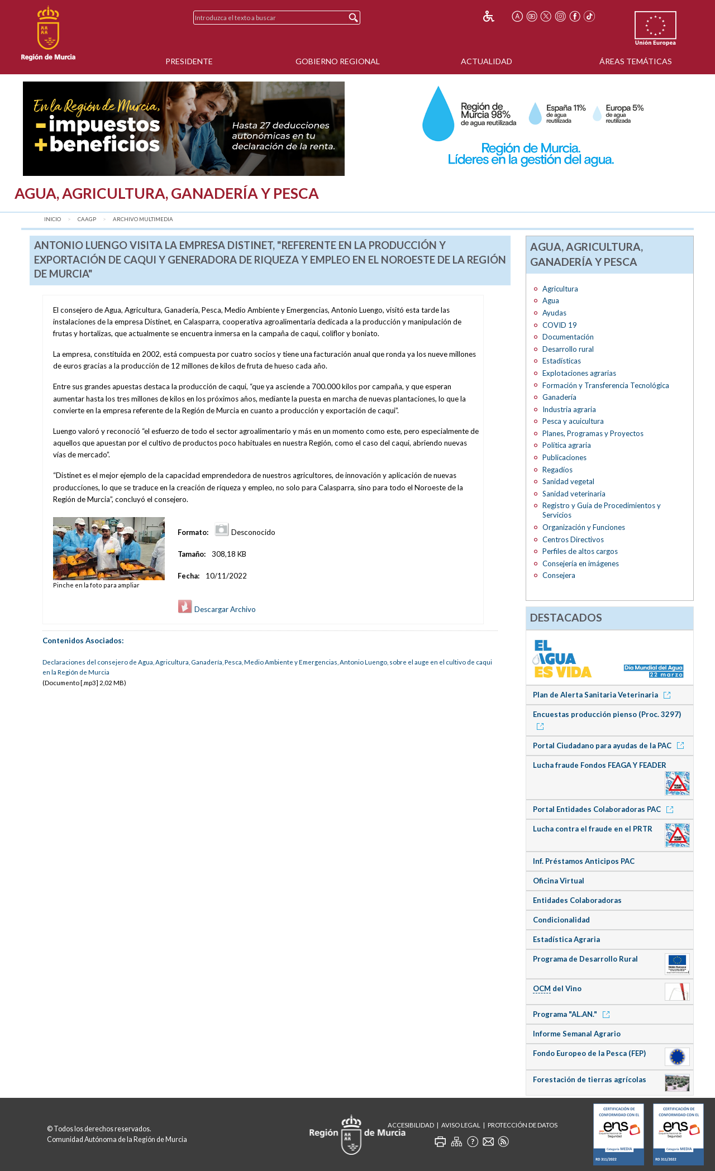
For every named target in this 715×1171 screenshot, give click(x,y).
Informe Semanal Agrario (577, 1033)
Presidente (189, 61)
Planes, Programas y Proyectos (593, 433)
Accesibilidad (411, 1125)
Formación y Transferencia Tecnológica (605, 385)
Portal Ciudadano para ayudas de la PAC (610, 745)
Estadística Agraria (566, 939)
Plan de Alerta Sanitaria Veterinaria (603, 694)
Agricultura (560, 288)
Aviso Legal (460, 1125)
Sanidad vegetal (568, 481)
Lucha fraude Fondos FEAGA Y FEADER (599, 765)
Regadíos (557, 469)
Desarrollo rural (568, 349)
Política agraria (566, 445)
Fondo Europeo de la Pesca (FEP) (589, 1053)
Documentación (568, 336)
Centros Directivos (573, 539)
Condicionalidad (561, 919)
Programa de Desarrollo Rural (585, 958)
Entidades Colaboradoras (577, 900)
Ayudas (554, 312)
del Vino (557, 988)
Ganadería (559, 397)
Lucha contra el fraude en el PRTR (592, 828)
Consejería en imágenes (580, 563)
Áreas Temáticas (635, 61)
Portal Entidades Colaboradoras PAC (605, 809)
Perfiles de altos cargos (580, 551)
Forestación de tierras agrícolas (589, 1079)
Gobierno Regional (337, 61)
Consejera (558, 575)
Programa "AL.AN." (573, 1014)
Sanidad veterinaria (574, 493)
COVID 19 (559, 325)
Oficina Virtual (558, 880)
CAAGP (87, 219)
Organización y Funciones (583, 527)
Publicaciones (564, 457)
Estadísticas (561, 360)
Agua (550, 300)
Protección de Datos (522, 1125)
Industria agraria (569, 409)
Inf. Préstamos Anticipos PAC (584, 861)
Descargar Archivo (217, 609)
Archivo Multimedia (143, 219)
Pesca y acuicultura (573, 421)
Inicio (52, 219)
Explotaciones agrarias (579, 373)
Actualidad (486, 61)
